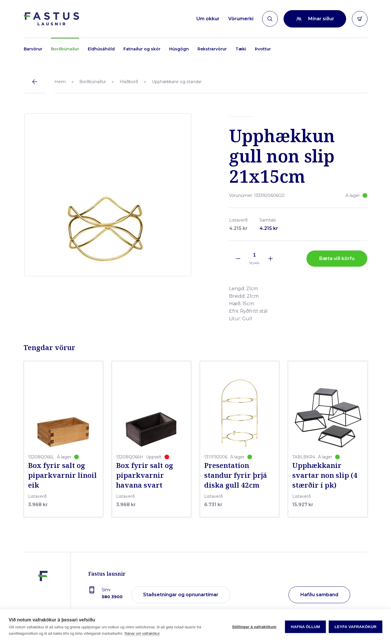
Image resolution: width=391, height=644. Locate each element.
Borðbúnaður (65, 49)
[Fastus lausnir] (42, 592)
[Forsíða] (51, 19)
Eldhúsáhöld (101, 49)
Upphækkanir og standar (177, 81)
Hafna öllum (305, 627)
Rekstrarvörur (212, 49)
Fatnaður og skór (141, 49)
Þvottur (263, 49)
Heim (60, 81)
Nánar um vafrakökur (142, 633)
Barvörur (33, 49)
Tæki (240, 49)
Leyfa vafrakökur (356, 627)
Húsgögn (179, 49)
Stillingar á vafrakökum (254, 627)
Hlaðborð (129, 81)
